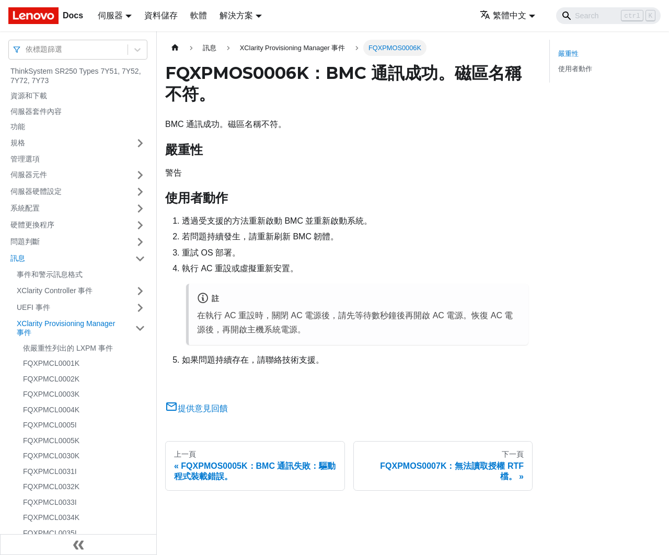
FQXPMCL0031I (50, 471)
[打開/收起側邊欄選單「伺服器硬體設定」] (140, 191)
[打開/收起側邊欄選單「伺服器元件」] (140, 175)
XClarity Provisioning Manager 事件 (66, 328)
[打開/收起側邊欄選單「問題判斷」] (140, 242)
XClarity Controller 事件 (55, 290)
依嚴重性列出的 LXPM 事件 (68, 348)
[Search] (608, 15)
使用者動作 (575, 69)
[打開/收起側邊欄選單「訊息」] (140, 258)
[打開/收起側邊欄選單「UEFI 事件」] (140, 307)
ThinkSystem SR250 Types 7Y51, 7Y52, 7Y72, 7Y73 (75, 76)
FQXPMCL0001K (51, 363)
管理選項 (25, 159)
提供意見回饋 (196, 408)
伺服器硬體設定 (36, 191)
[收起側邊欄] (78, 544)
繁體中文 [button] (503, 15)
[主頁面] (175, 48)
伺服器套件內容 (36, 111)
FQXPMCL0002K (51, 379)
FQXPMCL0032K (51, 486)
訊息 (17, 258)
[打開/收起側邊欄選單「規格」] (140, 143)
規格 (17, 142)
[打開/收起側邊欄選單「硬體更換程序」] (140, 225)
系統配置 (25, 208)
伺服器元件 (28, 174)
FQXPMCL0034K (51, 517)
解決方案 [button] (236, 15)
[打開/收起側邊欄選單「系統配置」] (140, 208)
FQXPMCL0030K (51, 456)
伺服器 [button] (110, 15)
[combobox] (27, 49)
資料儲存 (161, 15)
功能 (17, 126)
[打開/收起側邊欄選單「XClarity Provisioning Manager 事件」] (140, 328)
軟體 (198, 15)
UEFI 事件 (33, 307)
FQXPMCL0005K (51, 440)
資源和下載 (28, 95)
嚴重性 (568, 53)
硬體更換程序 (32, 225)
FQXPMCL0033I (50, 502)
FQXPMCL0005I (50, 425)
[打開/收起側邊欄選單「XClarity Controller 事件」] (140, 291)
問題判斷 (25, 241)
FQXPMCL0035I (50, 533)
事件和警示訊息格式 (50, 274)
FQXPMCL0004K (51, 410)
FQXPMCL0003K (51, 394)
